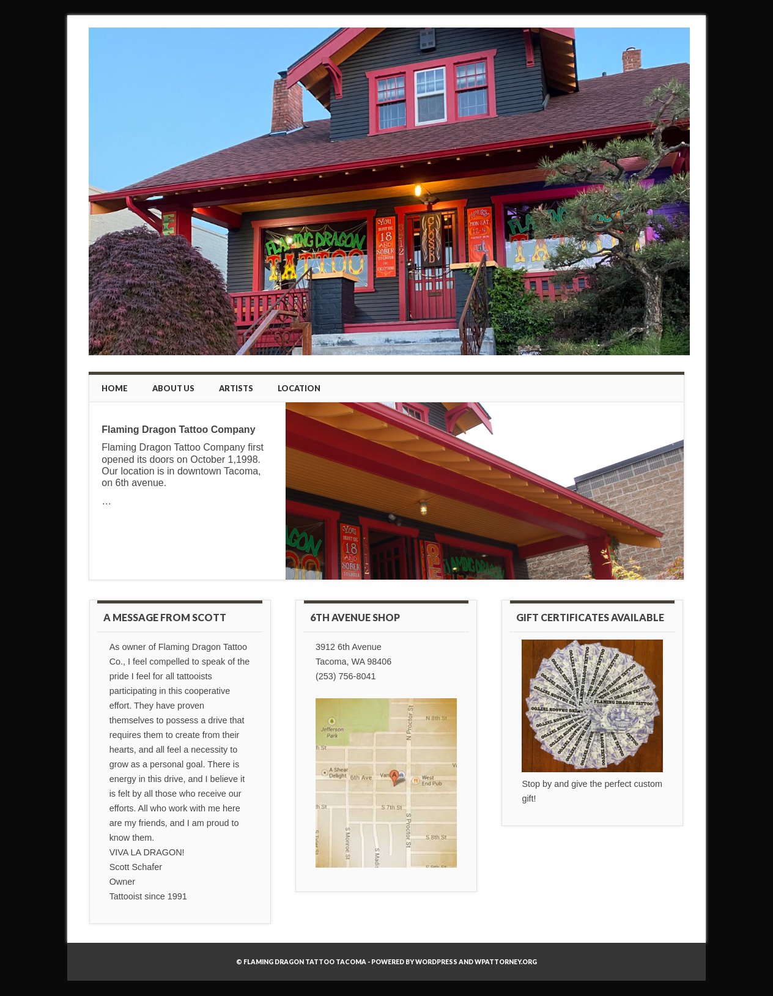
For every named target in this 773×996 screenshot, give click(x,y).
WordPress (436, 961)
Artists (236, 388)
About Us (173, 388)
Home (115, 388)
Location (299, 388)
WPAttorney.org (506, 961)
